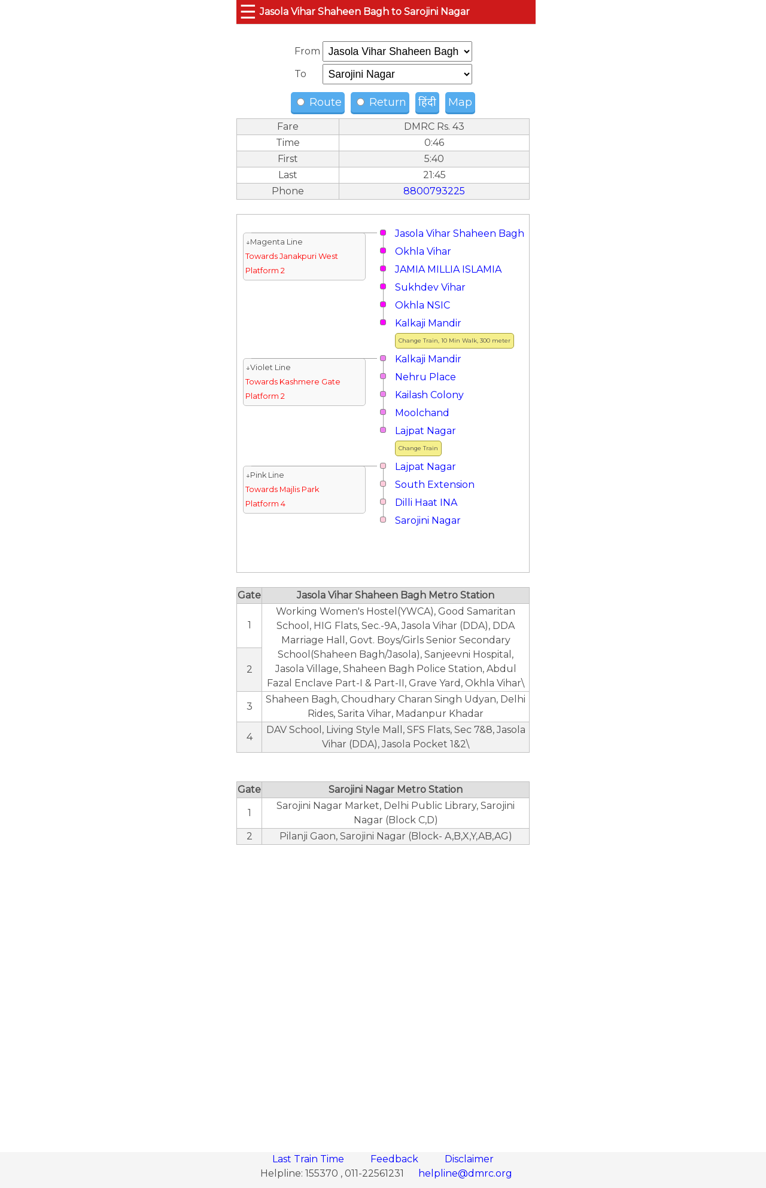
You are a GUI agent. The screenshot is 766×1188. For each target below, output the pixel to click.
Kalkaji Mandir (428, 323)
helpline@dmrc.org (465, 1173)
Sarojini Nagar (428, 520)
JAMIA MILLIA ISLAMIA (448, 269)
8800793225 (434, 191)
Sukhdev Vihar (430, 287)
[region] (383, 992)
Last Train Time (309, 1159)
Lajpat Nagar (425, 430)
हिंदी (427, 102)
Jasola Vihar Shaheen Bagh (459, 233)
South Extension (435, 484)
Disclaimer (469, 1159)
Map (460, 102)
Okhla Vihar (423, 251)
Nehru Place (425, 377)
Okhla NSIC (422, 305)
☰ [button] (248, 11)
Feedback (395, 1159)
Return (381, 102)
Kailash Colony (429, 395)
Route (319, 102)
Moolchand (422, 413)
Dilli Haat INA (426, 502)
